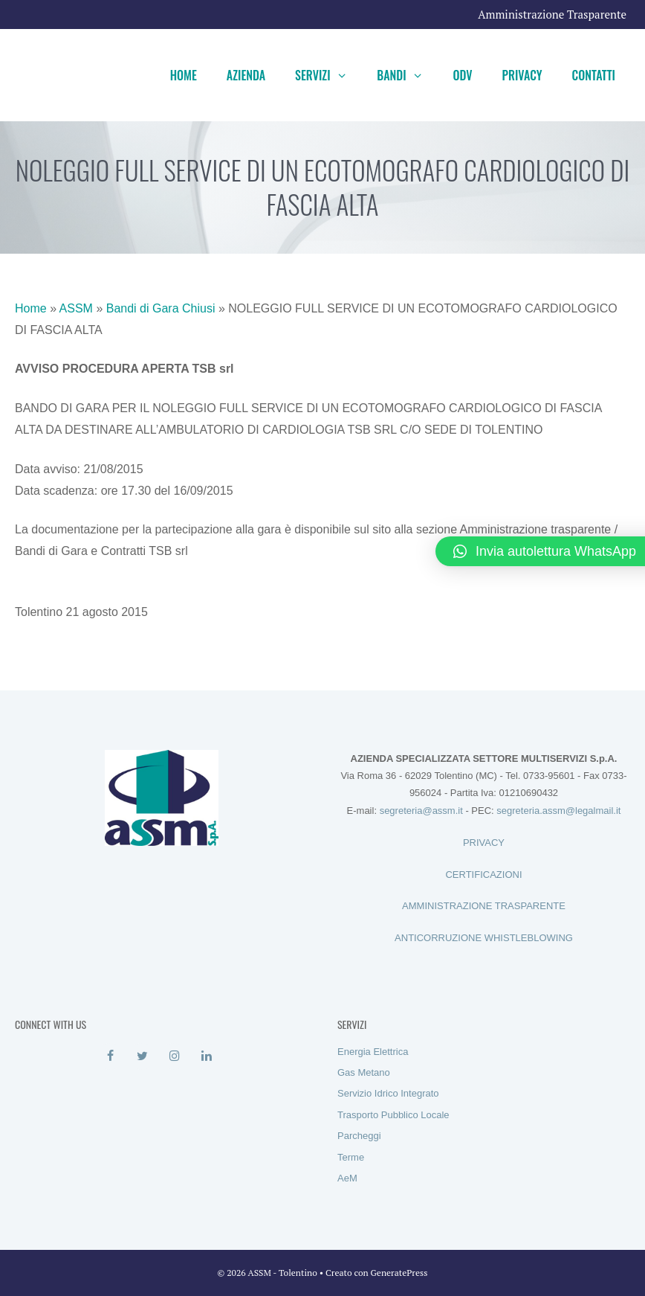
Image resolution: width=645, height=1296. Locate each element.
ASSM (76, 308)
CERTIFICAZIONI (483, 874)
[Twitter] (142, 1056)
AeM (347, 1178)
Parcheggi (359, 1135)
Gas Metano (363, 1072)
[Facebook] (110, 1056)
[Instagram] (174, 1056)
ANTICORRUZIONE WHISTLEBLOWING (484, 937)
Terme (350, 1157)
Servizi (328, 75)
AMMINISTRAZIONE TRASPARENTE (483, 905)
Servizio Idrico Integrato (388, 1093)
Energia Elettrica (372, 1051)
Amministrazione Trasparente (552, 14)
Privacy (522, 75)
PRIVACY (484, 842)
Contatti (593, 75)
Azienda (246, 75)
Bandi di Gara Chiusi (160, 308)
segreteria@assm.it (421, 810)
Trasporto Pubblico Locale (393, 1114)
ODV (462, 75)
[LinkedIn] (206, 1056)
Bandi (407, 75)
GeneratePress (399, 1272)
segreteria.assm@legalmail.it (558, 810)
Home (183, 75)
